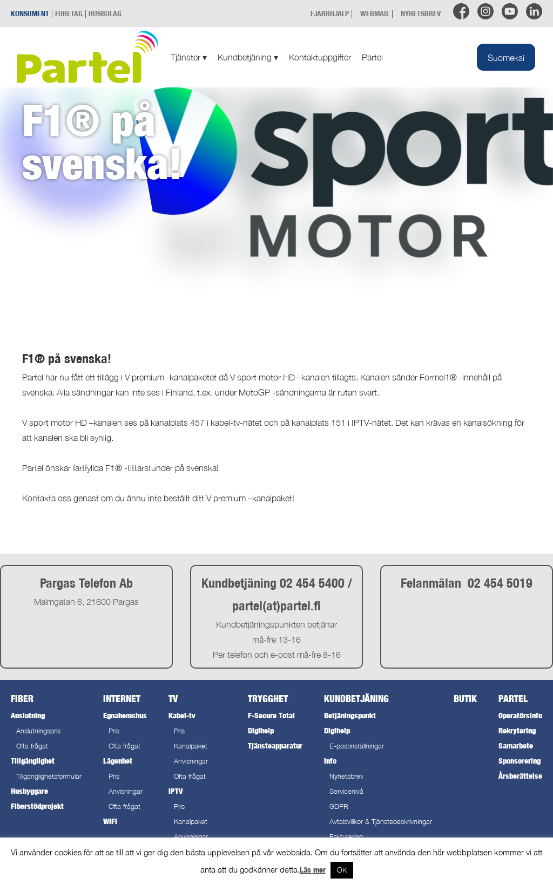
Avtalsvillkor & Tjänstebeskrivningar (380, 822)
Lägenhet (117, 760)
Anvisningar (126, 791)
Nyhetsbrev (346, 776)
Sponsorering (519, 760)
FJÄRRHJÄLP (330, 13)
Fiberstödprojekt (37, 806)
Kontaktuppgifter (320, 57)
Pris (114, 731)
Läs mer (313, 869)
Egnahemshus (125, 715)
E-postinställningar (356, 746)
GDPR (338, 806)
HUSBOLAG (105, 13)
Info (330, 760)
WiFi (110, 821)
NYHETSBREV (421, 13)
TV (173, 698)
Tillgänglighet (33, 760)
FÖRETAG (69, 13)
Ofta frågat (32, 746)
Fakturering (346, 837)
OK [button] (342, 870)
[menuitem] (506, 57)
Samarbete (515, 745)
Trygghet (268, 698)
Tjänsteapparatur (275, 745)
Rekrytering (517, 730)
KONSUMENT (30, 13)
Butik (465, 698)
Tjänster (189, 57)
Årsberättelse (520, 775)
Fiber (22, 698)
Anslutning (28, 715)
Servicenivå (346, 791)
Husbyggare (29, 790)
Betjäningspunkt (350, 715)
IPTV (175, 790)
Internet (121, 698)
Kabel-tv (181, 715)
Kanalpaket (190, 746)
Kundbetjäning (248, 57)
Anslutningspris (38, 731)
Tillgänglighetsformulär (49, 776)
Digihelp (261, 730)
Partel (372, 57)
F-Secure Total (271, 715)
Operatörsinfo (520, 715)
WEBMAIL (374, 13)
